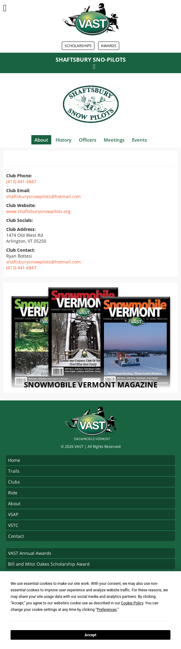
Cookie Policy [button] (132, 603)
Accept (91, 635)
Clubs (14, 482)
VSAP (13, 514)
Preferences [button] (107, 609)
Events (139, 140)
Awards (108, 45)
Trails (14, 471)
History (63, 140)
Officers (87, 140)
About (41, 140)
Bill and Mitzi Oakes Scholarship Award (49, 564)
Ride (12, 493)
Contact (16, 536)
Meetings (114, 140)
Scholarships (78, 45)
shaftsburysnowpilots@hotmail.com (43, 196)
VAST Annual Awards (29, 553)
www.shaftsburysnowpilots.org (38, 211)
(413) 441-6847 (21, 181)
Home (14, 460)
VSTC (13, 525)
